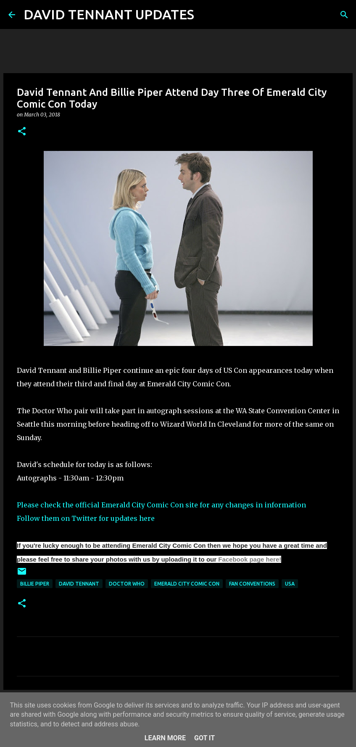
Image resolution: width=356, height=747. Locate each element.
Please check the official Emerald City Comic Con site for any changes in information (161, 505)
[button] (22, 131)
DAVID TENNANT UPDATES (109, 14)
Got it (204, 738)
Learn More (165, 738)
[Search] (206, 15)
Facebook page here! (249, 559)
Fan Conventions (252, 583)
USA (290, 583)
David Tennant (79, 583)
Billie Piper (34, 583)
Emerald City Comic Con (186, 583)
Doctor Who (127, 583)
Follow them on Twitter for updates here (86, 518)
